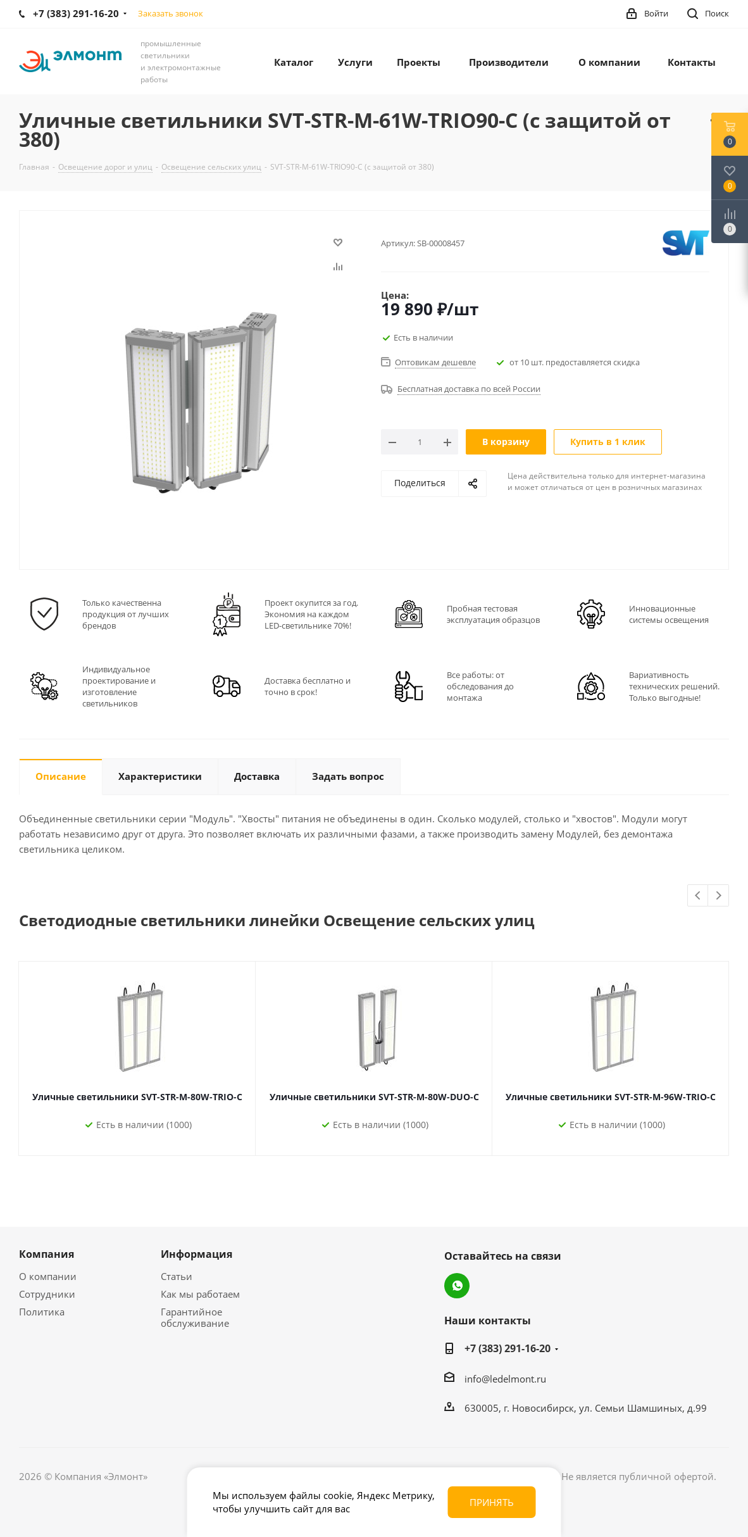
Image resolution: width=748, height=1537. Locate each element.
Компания (46, 1254)
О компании (48, 1276)
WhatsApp (457, 1285)
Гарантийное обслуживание (195, 1317)
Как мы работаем (200, 1294)
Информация (196, 1254)
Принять (492, 1502)
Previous (698, 896)
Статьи (176, 1276)
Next (718, 896)
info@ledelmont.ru (505, 1378)
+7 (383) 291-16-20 (507, 1348)
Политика (42, 1311)
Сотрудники (47, 1294)
